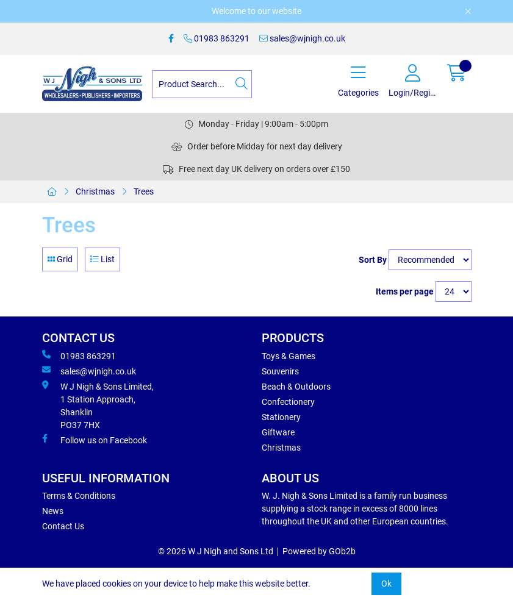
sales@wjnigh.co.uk (302, 38)
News (52, 511)
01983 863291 (216, 38)
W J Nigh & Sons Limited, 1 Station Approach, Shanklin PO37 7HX (98, 405)
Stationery (281, 417)
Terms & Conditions (78, 496)
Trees (144, 191)
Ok (386, 583)
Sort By (373, 260)
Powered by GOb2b (319, 551)
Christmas (95, 191)
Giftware (278, 432)
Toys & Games (288, 356)
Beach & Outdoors (296, 386)
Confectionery (288, 402)
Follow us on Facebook (94, 439)
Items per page (405, 291)
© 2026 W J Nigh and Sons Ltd (215, 551)
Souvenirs (280, 371)
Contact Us (63, 526)
